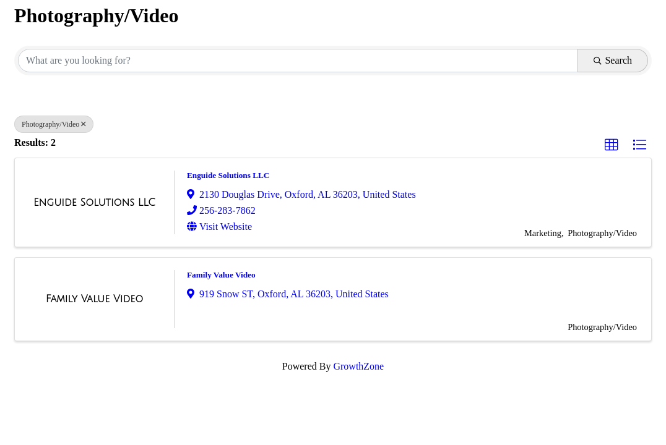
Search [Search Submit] (613, 60)
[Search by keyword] (298, 60)
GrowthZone (358, 366)
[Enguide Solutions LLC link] (94, 203)
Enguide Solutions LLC (228, 175)
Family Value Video (221, 274)
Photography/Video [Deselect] (54, 124)
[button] (611, 145)
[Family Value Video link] (94, 299)
